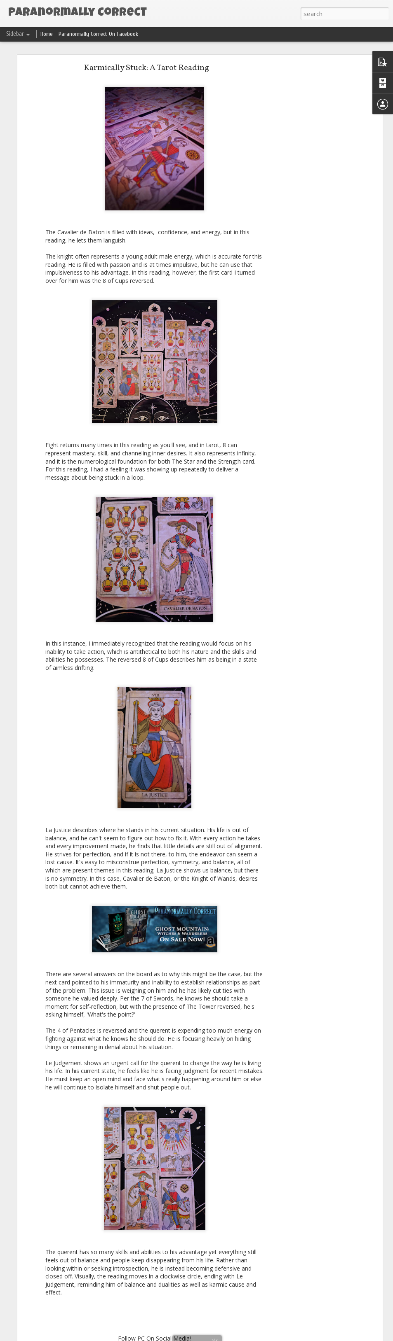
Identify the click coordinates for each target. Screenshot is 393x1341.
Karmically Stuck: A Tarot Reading (146, 68)
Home (46, 33)
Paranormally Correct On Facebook (98, 33)
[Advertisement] (309, 196)
